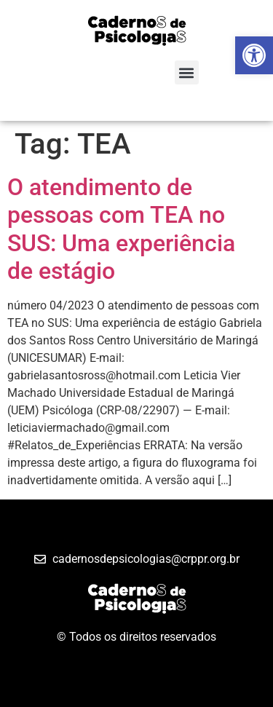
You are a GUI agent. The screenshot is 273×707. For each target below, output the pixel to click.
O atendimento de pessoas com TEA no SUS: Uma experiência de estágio (121, 229)
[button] (187, 72)
